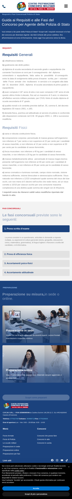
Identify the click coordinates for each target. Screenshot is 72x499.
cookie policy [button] (19, 471)
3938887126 (31, 419)
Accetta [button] (36, 488)
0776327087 (14, 419)
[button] (66, 6)
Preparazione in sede (20, 330)
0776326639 (43, 419)
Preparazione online (19, 370)
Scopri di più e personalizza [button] (36, 494)
